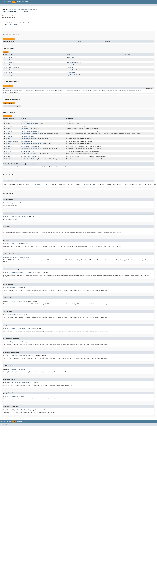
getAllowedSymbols (27, 151)
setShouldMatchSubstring (29, 133)
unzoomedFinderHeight (74, 69)
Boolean (11, 62)
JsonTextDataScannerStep (23, 23)
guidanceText (71, 57)
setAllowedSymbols (27, 153)
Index (26, 1)
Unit (9, 123)
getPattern (24, 126)
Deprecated (20, 1)
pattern (69, 59)
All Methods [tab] (7, 116)
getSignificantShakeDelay (29, 156)
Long (10, 75)
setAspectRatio (26, 143)
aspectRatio (70, 67)
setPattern (24, 128)
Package (9, 1)
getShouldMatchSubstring (29, 131)
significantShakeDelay (74, 75)
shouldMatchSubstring (74, 62)
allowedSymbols (71, 72)
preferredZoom (71, 64)
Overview (3, 1)
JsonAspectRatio (14, 67)
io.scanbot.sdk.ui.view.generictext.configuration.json (22, 9)
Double (11, 64)
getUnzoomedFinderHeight (29, 146)
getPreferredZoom (27, 136)
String (11, 57)
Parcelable (13, 24)
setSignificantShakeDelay (29, 159)
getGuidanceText (26, 121)
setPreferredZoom (27, 138)
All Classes (3, 5)
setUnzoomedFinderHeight (29, 148)
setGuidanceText (26, 123)
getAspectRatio (26, 141)
